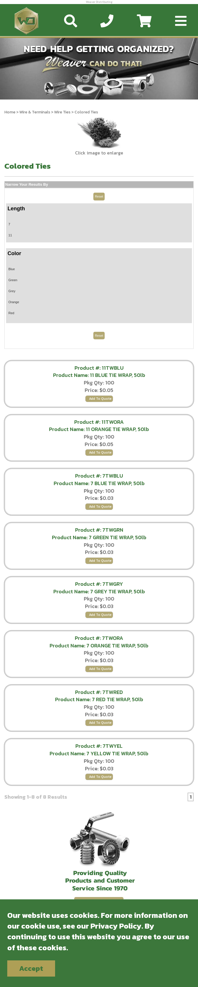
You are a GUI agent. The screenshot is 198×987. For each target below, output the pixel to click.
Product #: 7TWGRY (99, 584)
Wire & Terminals (34, 112)
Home (9, 112)
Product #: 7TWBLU (99, 476)
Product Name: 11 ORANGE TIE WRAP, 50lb (99, 429)
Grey (11, 291)
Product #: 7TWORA (99, 638)
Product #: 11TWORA (99, 422)
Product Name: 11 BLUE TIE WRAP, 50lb (99, 375)
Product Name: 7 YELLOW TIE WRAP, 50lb (99, 753)
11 (10, 235)
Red (11, 313)
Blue (11, 269)
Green (12, 280)
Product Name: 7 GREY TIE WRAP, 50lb (99, 591)
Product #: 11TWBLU (99, 368)
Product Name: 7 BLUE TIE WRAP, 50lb (99, 483)
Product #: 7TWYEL (99, 746)
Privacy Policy (115, 925)
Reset (99, 196)
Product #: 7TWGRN (99, 530)
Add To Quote (100, 398)
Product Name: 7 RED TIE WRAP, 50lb (99, 699)
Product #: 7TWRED (99, 692)
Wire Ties (62, 112)
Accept (31, 968)
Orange (13, 302)
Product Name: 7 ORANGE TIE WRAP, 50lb (99, 645)
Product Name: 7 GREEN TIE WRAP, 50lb (99, 537)
